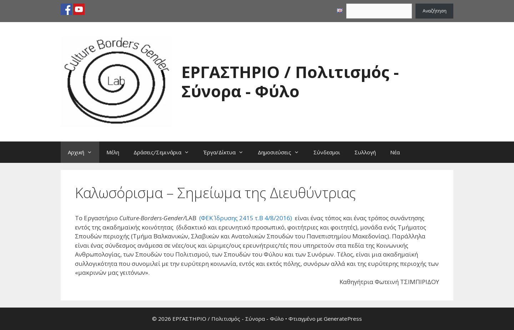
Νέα (395, 152)
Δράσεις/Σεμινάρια (164, 152)
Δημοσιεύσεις (282, 152)
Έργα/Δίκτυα (227, 152)
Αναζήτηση (435, 10)
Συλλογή (365, 152)
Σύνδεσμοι (326, 152)
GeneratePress (343, 318)
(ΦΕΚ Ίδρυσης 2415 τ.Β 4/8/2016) (245, 218)
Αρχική (83, 152)
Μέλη (112, 152)
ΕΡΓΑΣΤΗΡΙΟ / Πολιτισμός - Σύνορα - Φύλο (290, 81)
